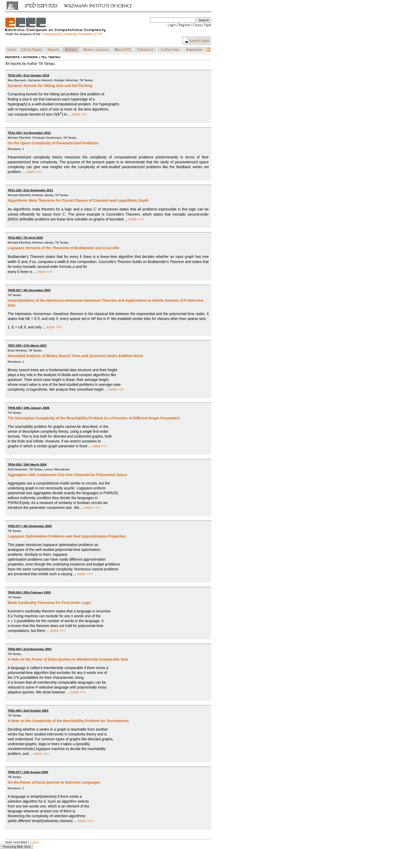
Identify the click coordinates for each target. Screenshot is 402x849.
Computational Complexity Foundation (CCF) (71, 34)
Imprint (34, 842)
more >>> (79, 114)
